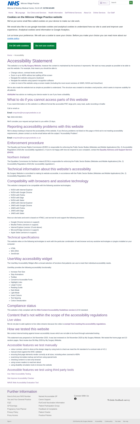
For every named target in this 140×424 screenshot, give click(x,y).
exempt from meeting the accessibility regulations (85, 324)
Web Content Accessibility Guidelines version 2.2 (57, 310)
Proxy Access (12, 415)
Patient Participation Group (49, 406)
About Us (87, 13)
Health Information (55, 13)
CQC (9, 402)
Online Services (99, 13)
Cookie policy (108, 421)
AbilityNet (11, 94)
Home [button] (10, 13)
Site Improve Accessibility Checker (20, 378)
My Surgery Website (32, 66)
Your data (118, 421)
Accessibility (98, 421)
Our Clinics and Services (36, 13)
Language (20, 13)
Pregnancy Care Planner (16, 409)
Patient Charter (44, 412)
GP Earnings (12, 406)
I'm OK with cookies (19, 46)
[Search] (119, 2)
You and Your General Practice (19, 399)
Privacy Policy (12, 412)
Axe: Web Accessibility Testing (19, 374)
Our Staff (111, 13)
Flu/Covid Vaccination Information (52, 402)
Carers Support (45, 399)
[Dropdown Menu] (104, 3)
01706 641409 (48, 8)
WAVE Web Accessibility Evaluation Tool (22, 382)
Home (9, 55)
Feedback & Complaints (48, 409)
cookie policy (13, 38)
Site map (125, 421)
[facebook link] (75, 398)
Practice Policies (45, 415)
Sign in (9, 421)
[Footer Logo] (119, 399)
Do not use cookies (44, 46)
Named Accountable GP (48, 396)
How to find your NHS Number (19, 396)
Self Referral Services (73, 13)
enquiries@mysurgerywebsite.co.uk (27, 113)
